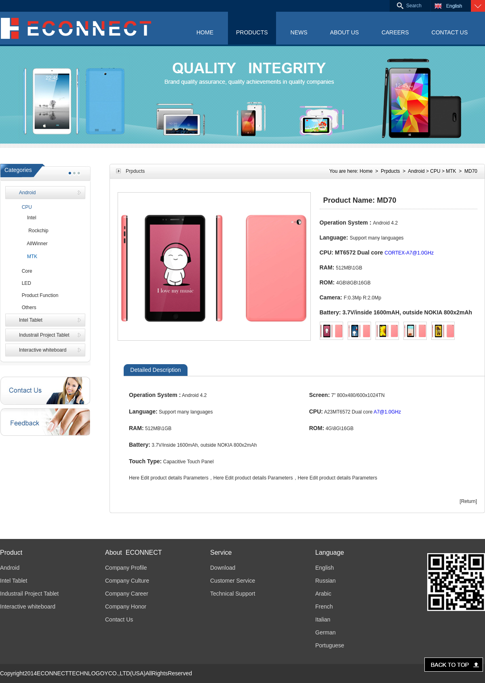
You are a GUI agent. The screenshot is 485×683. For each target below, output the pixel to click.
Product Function (38, 295)
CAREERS (395, 32)
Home (366, 171)
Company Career (126, 593)
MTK (28, 256)
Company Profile (126, 567)
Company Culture (127, 580)
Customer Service (232, 580)
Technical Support (232, 593)
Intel (27, 218)
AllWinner (33, 243)
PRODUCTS (252, 32)
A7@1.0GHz (387, 412)
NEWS (299, 32)
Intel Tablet (30, 320)
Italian (322, 619)
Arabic (323, 593)
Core (25, 271)
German (325, 632)
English (324, 567)
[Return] (468, 501)
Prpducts (390, 171)
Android (27, 192)
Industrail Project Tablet (44, 335)
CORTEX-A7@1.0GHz (409, 253)
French (324, 606)
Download (222, 567)
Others (27, 307)
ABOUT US (344, 32)
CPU (25, 207)
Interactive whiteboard (42, 350)
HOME (204, 32)
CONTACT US (450, 32)
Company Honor (125, 606)
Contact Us (119, 619)
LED (25, 283)
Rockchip (33, 230)
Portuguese (329, 645)
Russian (325, 580)
